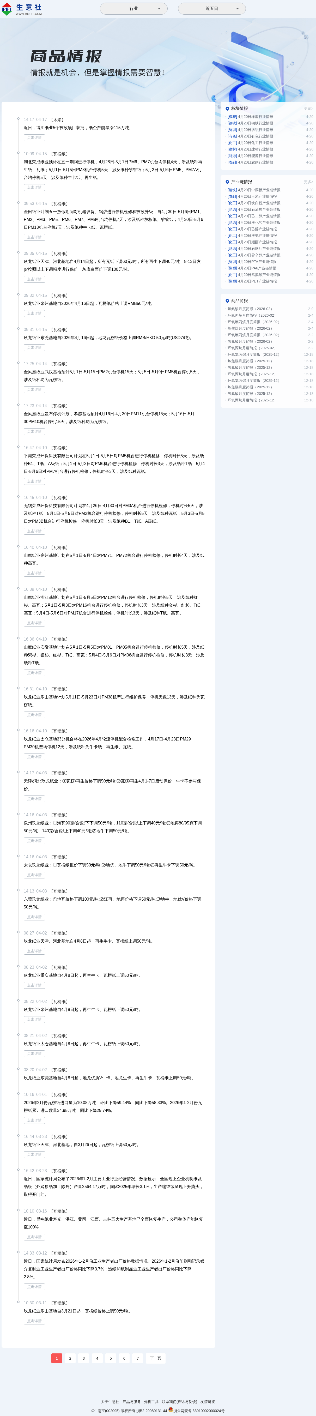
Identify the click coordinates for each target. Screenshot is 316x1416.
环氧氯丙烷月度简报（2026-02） (254, 322)
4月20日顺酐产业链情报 (252, 242)
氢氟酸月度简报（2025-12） (251, 367)
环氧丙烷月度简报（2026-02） (252, 315)
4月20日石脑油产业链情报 (254, 248)
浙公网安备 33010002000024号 (196, 1409)
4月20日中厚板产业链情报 (254, 190)
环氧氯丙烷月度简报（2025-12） (254, 354)
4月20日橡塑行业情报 (250, 117)
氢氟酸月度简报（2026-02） (251, 309)
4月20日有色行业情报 (250, 136)
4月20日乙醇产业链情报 (252, 229)
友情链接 (207, 1402)
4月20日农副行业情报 (250, 162)
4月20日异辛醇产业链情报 (254, 255)
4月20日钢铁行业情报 (250, 123)
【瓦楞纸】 (59, 154)
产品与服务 (132, 1402)
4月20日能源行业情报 (250, 156)
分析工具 (151, 1402)
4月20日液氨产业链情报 (252, 235)
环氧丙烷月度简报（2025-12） (252, 374)
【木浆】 (57, 120)
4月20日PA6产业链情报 (252, 268)
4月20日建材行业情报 (250, 149)
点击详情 (34, 137)
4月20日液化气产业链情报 (254, 222)
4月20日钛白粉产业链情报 (254, 203)
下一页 (155, 1358)
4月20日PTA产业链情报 (252, 262)
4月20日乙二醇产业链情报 (254, 216)
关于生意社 (110, 1402)
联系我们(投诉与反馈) (179, 1402)
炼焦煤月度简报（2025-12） (251, 361)
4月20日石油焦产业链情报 (254, 209)
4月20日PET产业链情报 (252, 281)
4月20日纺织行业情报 (250, 130)
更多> (308, 108)
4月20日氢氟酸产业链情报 (254, 275)
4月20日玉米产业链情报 (252, 196)
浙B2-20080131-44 (151, 1411)
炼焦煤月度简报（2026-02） (251, 328)
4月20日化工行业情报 (250, 143)
